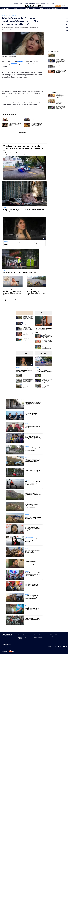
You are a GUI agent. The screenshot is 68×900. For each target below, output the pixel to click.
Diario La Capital (21, 634)
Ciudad (15, 8)
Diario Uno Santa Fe (22, 636)
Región (21, 8)
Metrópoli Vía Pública (22, 641)
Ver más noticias (24, 628)
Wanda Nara (14, 15)
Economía (33, 8)
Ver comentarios (22, 132)
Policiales (40, 8)
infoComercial (20, 639)
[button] (2, 5)
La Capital (3, 15)
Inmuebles (16, 3)
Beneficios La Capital (45, 3)
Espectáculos (55, 8)
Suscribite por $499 (57, 5)
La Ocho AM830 (37, 634)
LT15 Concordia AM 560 (38, 637)
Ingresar (63, 5)
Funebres (38, 3)
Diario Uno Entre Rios (22, 637)
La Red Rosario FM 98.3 (38, 636)
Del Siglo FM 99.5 (53, 634)
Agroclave (47, 8)
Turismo (52, 3)
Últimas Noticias (6, 8)
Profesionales (32, 3)
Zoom (9, 15)
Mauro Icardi (20, 61)
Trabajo (26, 3)
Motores (21, 3)
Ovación (27, 8)
